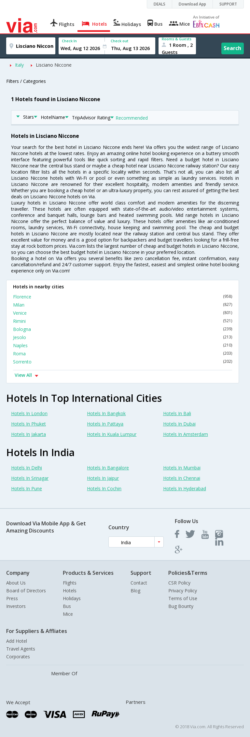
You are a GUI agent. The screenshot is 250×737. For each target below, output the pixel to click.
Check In (69, 40)
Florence (122, 297)
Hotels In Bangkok (106, 413)
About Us (16, 583)
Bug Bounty (180, 606)
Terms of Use (182, 598)
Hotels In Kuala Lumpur (111, 434)
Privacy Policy (182, 590)
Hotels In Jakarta (28, 434)
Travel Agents (20, 649)
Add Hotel (16, 641)
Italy (19, 65)
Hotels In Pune (26, 488)
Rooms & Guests (176, 38)
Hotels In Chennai (181, 478)
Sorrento (122, 362)
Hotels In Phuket (28, 424)
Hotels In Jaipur (103, 478)
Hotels (69, 590)
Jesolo (122, 337)
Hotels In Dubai (179, 424)
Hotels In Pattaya (105, 424)
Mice (68, 614)
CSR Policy (179, 583)
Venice (122, 313)
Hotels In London (29, 413)
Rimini (122, 321)
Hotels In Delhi (26, 468)
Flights (69, 583)
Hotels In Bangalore (108, 468)
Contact (139, 583)
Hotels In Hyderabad (184, 488)
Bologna (122, 329)
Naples (122, 345)
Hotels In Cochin (104, 488)
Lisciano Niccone (54, 65)
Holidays (72, 598)
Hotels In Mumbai (182, 468)
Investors (16, 606)
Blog (135, 590)
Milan (122, 305)
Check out (119, 40)
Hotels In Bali (177, 413)
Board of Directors (26, 590)
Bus (67, 606)
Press (12, 598)
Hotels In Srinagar (30, 478)
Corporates (18, 656)
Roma (122, 353)
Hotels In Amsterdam (185, 434)
